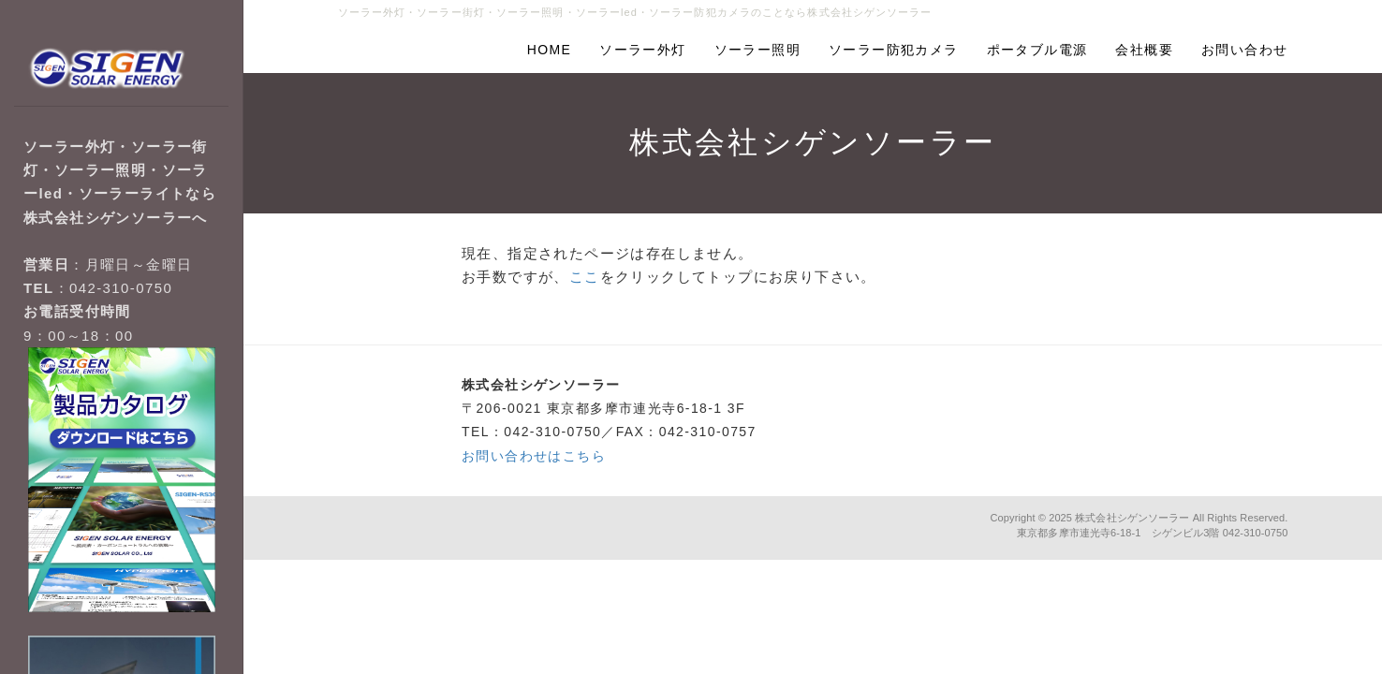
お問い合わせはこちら (534, 455)
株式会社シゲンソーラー (1132, 517)
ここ (584, 277)
